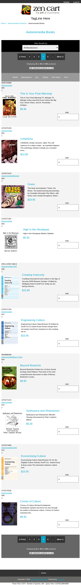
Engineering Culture (33, 320)
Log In (76, 2)
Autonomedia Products (17, 23)
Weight (45, 77)
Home (66, 2)
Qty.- (37, 77)
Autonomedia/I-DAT (9, 266)
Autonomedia (6, 85)
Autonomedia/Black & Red (11, 357)
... (52, 57)
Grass (31, 184)
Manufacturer (26, 77)
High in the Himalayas (36, 229)
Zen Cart (60, 579)
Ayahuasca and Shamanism (42, 410)
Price (66, 77)
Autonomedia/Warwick (10, 176)
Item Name (56, 77)
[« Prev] (22, 57)
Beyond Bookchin (30, 365)
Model (15, 77)
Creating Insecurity (33, 274)
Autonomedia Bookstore (38, 579)
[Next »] (60, 57)
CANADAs (26, 138)
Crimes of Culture (30, 501)
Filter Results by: (40, 43)
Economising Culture (33, 456)
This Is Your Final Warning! (36, 93)
